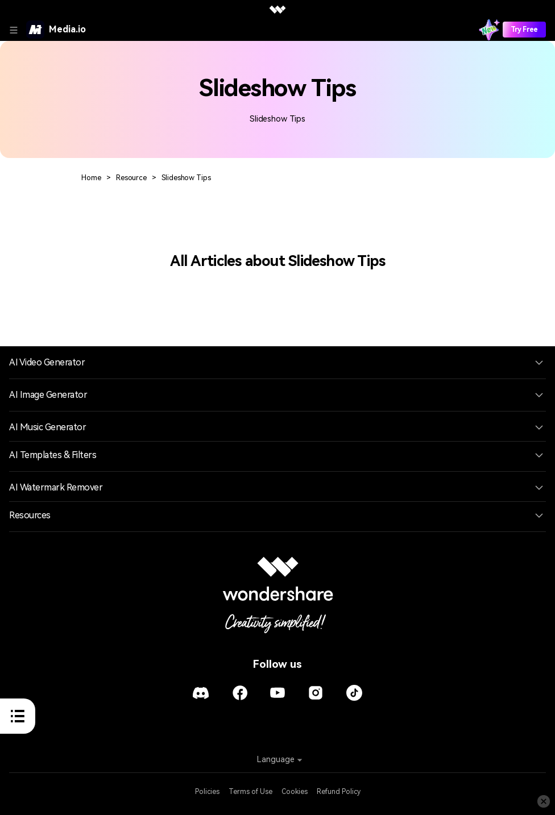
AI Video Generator (47, 362)
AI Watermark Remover (55, 487)
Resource (131, 177)
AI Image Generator (48, 394)
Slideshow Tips (185, 177)
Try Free (524, 30)
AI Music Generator (47, 427)
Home (91, 177)
